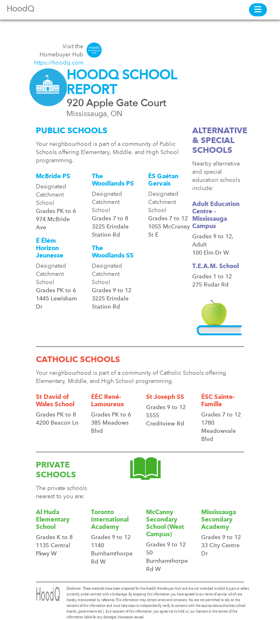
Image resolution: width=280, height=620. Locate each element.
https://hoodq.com (58, 63)
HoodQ (20, 9)
